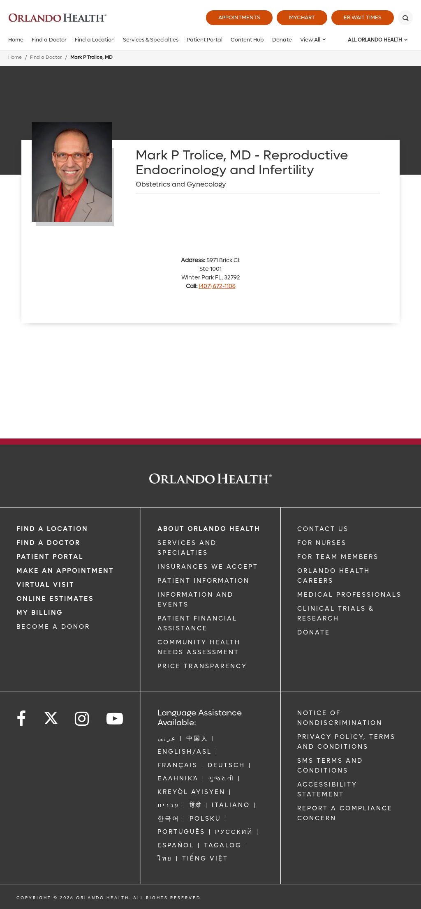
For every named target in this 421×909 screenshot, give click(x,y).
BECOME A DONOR (53, 627)
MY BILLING (39, 613)
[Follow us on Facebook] (21, 719)
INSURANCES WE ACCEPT (207, 567)
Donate (282, 39)
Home (15, 39)
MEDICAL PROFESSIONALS (349, 595)
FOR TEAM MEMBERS (338, 557)
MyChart (302, 17)
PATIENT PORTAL (49, 557)
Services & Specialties (150, 39)
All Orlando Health (375, 40)
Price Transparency (202, 666)
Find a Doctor (49, 39)
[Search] (405, 17)
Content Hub (247, 39)
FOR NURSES (322, 543)
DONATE (313, 632)
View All (310, 39)
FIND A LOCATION (52, 529)
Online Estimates (55, 599)
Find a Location (95, 39)
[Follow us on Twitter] (51, 715)
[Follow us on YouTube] (115, 719)
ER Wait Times (363, 17)
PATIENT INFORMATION (203, 581)
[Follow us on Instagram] (82, 719)
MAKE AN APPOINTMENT (65, 571)
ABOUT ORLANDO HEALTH (208, 529)
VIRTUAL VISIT (45, 585)
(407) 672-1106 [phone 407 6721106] (217, 286)
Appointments (239, 17)
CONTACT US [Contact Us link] (323, 529)
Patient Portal (204, 39)
